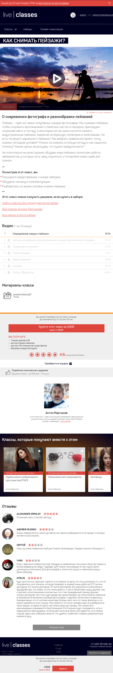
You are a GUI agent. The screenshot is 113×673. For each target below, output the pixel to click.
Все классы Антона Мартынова (22, 209)
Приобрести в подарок (56, 363)
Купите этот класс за (56, 328)
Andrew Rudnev (26, 529)
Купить (63, 668)
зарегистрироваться (103, 15)
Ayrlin (21, 578)
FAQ (58, 652)
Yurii (20, 560)
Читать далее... (65, 421)
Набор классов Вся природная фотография (30, 203)
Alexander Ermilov (29, 514)
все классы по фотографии (54, 3)
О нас (58, 648)
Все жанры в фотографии (19, 215)
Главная (58, 645)
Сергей (21, 545)
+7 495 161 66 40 (101, 644)
